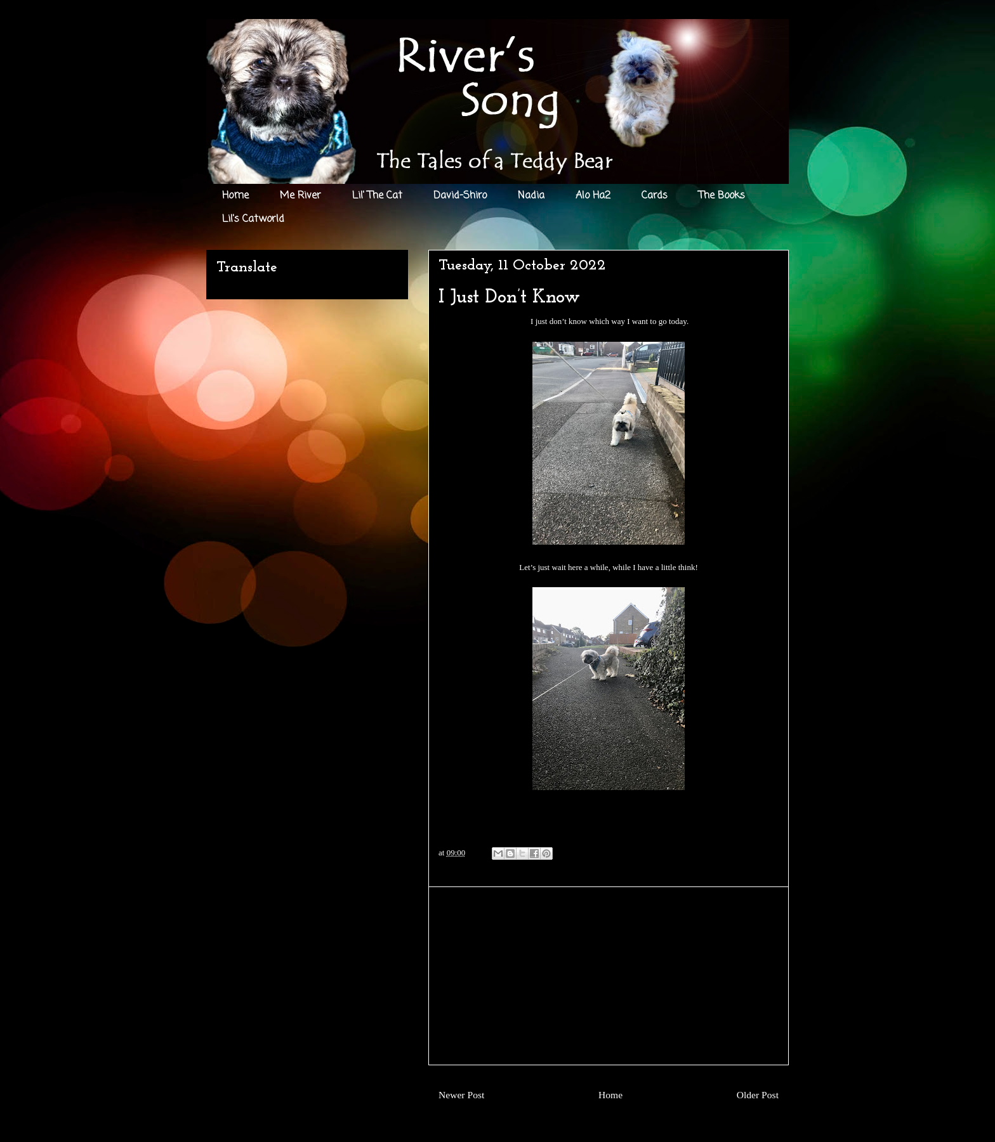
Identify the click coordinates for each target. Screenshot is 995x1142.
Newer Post (461, 1094)
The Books (722, 196)
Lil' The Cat (377, 196)
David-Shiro (460, 196)
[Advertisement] (608, 976)
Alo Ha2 (593, 196)
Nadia (531, 196)
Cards (655, 196)
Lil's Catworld (253, 219)
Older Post (758, 1094)
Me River (300, 196)
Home (235, 196)
